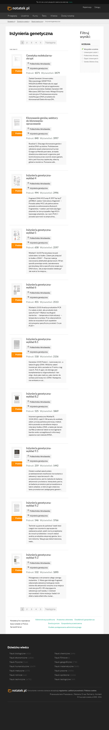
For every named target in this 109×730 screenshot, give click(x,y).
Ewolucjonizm (54, 623)
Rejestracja (87, 7)
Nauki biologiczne (17, 653)
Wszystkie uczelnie (92, 49)
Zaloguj (97, 7)
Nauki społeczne (62, 675)
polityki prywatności (76, 691)
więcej (70, 2)
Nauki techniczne (17, 679)
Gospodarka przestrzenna (71, 623)
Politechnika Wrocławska (94, 56)
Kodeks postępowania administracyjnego (64, 627)
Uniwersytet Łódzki (91, 52)
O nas (83, 694)
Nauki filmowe (61, 657)
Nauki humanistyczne (19, 666)
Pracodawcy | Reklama (72, 694)
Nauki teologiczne (63, 679)
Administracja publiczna (45, 620)
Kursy (35, 16)
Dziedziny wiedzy (18, 647)
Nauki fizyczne (16, 662)
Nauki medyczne (17, 670)
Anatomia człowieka (65, 620)
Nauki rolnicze (16, 675)
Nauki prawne (61, 670)
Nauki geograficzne (63, 662)
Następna (50, 42)
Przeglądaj (12, 16)
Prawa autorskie (56, 694)
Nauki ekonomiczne (18, 657)
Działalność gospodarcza (85, 620)
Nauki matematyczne (64, 666)
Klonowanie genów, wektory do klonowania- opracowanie (42, 121)
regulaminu (63, 691)
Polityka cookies (90, 691)
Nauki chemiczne (62, 653)
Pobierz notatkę (18, 71)
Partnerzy (91, 694)
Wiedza (54, 16)
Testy (44, 16)
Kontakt (98, 694)
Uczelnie (25, 16)
